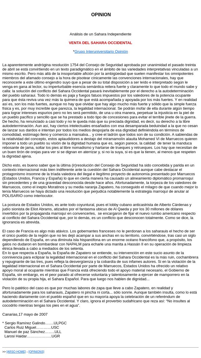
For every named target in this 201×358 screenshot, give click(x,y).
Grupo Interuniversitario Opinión (101, 51)
